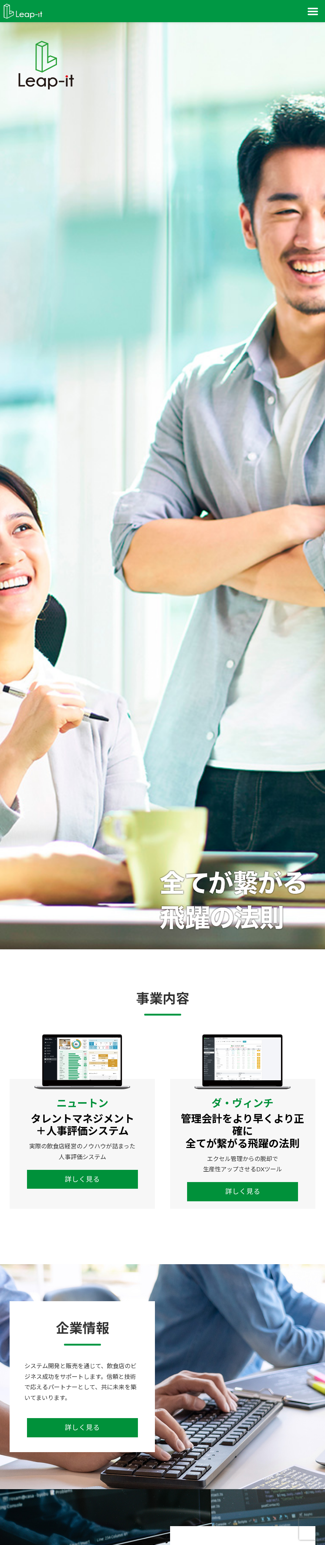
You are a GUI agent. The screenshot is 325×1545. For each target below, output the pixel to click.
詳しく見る (82, 1179)
